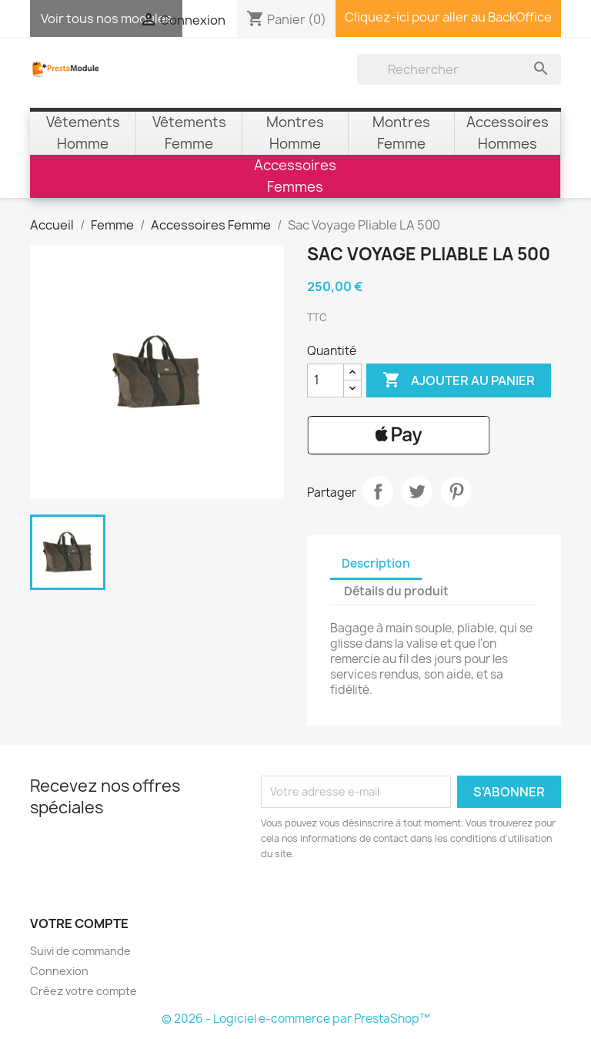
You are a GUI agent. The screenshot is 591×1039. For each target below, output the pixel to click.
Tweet (417, 491)
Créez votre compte (83, 991)
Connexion (59, 971)
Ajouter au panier (458, 380)
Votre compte (79, 923)
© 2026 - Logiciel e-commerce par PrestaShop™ (296, 1019)
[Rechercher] (459, 69)
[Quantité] (325, 380)
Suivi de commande (80, 950)
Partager (377, 491)
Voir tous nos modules (106, 18)
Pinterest (456, 491)
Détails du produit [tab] (396, 591)
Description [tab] (376, 563)
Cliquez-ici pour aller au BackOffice (448, 16)
